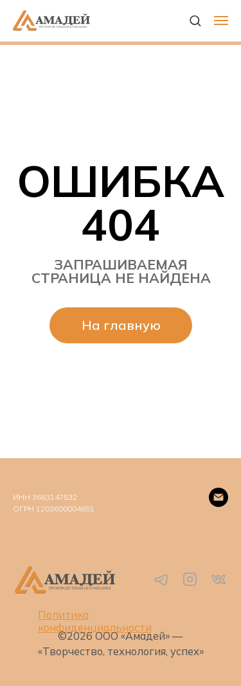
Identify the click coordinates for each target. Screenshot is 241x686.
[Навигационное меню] (221, 20)
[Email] (218, 497)
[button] (195, 20)
